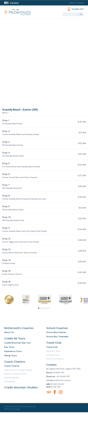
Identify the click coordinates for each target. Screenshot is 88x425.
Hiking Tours (10, 355)
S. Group (16, 409)
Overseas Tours (53, 355)
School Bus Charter (56, 332)
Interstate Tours (53, 351)
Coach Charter (11, 365)
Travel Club (52, 347)
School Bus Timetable (57, 336)
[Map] (44, 62)
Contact (80, 3)
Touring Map (9, 381)
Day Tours (9, 347)
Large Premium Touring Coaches (18, 370)
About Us (72, 3)
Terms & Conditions (55, 359)
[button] (44, 121)
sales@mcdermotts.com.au (58, 380)
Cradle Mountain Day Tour (17, 342)
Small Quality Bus (11, 377)
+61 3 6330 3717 (63, 376)
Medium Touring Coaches (15, 374)
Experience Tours (13, 351)
